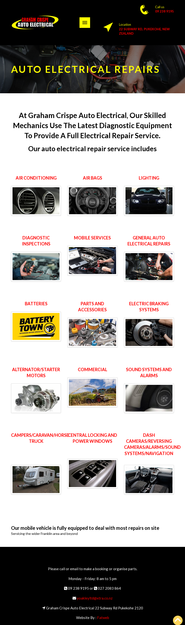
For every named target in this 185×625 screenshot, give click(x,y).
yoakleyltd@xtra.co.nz (94, 598)
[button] (84, 22)
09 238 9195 (164, 11)
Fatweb (103, 617)
